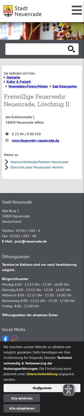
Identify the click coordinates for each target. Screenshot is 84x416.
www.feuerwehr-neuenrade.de (35, 140)
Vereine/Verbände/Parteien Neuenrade (39, 162)
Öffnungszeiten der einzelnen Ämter (30, 315)
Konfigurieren (42, 388)
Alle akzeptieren (21, 408)
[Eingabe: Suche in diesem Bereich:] (37, 49)
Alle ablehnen (22, 398)
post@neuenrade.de (31, 241)
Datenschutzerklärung (42, 374)
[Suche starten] (71, 49)
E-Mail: (7, 241)
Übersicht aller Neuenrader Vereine (36, 167)
